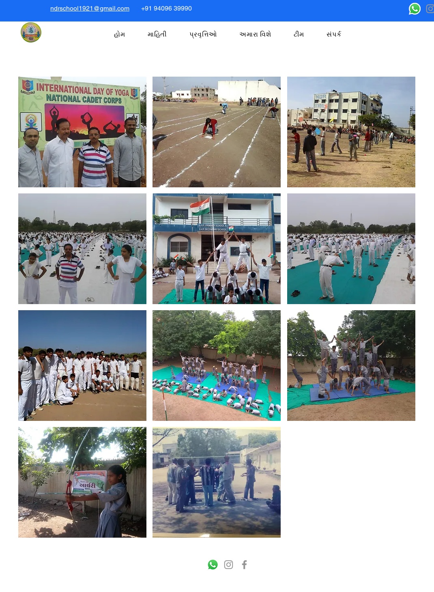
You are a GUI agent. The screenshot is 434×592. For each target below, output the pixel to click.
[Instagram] (228, 565)
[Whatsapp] (415, 9)
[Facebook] (244, 565)
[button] (82, 132)
